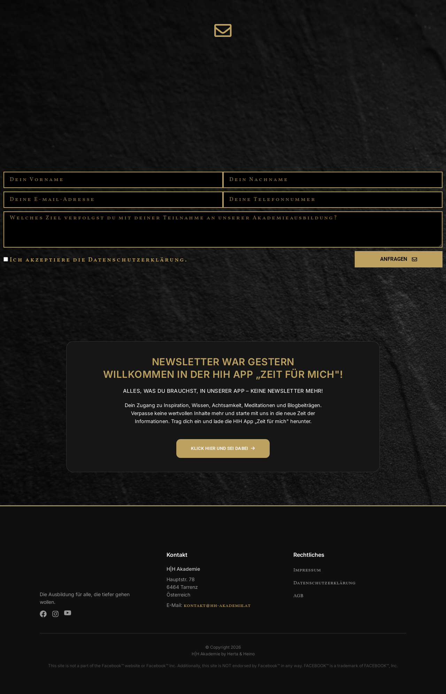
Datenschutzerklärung (324, 583)
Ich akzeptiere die (98, 261)
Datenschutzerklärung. (137, 261)
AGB (298, 596)
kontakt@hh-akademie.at (217, 605)
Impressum (307, 570)
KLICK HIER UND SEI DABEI (223, 448)
